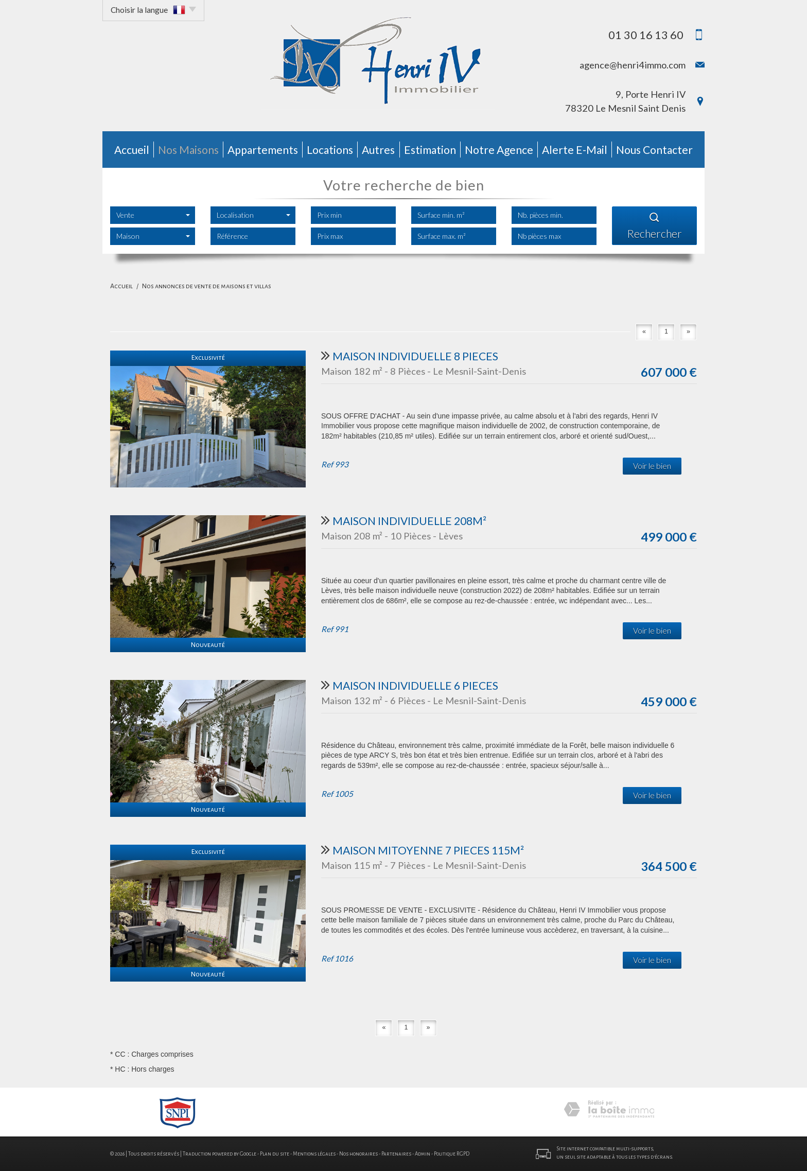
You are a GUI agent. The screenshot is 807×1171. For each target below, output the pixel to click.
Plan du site (274, 1154)
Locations (330, 149)
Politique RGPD (451, 1154)
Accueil (131, 149)
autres (378, 149)
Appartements (262, 149)
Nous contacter (654, 149)
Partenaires (396, 1154)
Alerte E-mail (574, 149)
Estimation (430, 149)
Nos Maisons (188, 149)
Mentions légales (314, 1154)
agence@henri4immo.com (633, 65)
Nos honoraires (358, 1154)
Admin (422, 1154)
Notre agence (499, 149)
